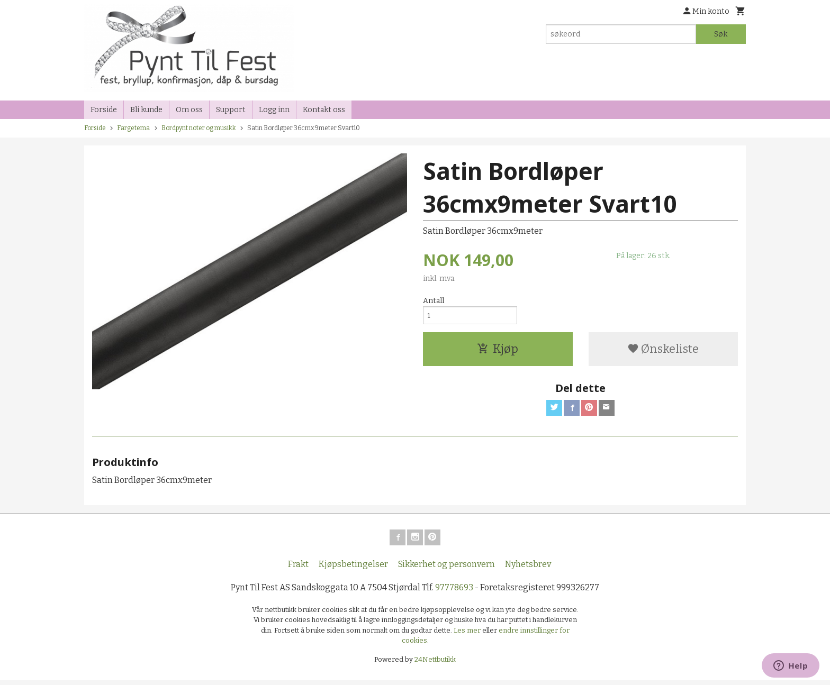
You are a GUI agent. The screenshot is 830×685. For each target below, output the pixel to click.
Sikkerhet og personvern (446, 568)
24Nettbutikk (435, 664)
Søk (720, 34)
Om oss (189, 109)
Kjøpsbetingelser (353, 568)
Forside (104, 109)
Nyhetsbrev (528, 568)
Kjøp (497, 351)
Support (231, 109)
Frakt (298, 568)
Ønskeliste (663, 351)
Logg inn (274, 109)
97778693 (454, 592)
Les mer (468, 634)
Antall (433, 300)
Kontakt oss (324, 109)
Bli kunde (146, 109)
